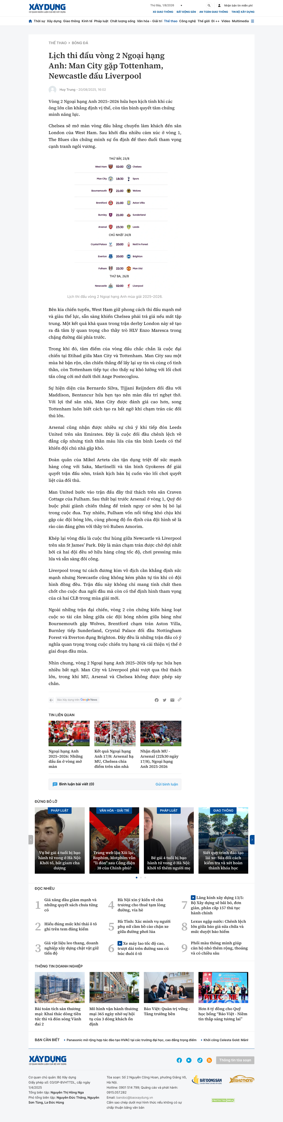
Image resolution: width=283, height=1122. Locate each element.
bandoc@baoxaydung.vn (134, 1097)
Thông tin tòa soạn (235, 1060)
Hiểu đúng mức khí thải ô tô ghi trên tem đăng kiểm (70, 926)
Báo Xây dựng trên (77, 700)
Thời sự (39, 21)
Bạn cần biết (47, 1040)
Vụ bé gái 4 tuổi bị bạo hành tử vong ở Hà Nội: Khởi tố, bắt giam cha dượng (59, 860)
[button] (136, 877)
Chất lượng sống (122, 21)
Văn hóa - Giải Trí (114, 810)
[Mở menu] (253, 21)
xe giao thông (163, 12)
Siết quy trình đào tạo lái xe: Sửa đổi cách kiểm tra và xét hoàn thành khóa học (223, 860)
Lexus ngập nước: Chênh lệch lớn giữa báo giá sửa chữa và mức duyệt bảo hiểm (218, 926)
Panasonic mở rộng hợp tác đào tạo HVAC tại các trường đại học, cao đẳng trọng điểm (132, 1040)
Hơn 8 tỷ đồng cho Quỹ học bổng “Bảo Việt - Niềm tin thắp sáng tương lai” (222, 1013)
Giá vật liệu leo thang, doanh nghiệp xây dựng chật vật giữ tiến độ (71, 948)
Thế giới (204, 21)
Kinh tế (87, 21)
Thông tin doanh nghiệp (59, 966)
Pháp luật (101, 21)
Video (225, 21)
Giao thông (71, 21)
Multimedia (240, 21)
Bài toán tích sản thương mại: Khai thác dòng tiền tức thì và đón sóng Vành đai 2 (58, 1016)
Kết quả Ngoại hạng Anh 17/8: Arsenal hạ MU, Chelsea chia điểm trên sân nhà (113, 759)
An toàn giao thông (213, 12)
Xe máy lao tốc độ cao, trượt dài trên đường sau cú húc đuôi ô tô (143, 948)
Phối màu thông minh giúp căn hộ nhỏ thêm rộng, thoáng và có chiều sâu (219, 948)
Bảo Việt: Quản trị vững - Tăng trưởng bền (167, 1011)
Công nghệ (187, 21)
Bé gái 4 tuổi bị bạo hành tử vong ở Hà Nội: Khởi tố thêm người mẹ (168, 863)
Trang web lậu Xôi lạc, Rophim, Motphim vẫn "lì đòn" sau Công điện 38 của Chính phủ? (114, 860)
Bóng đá (80, 43)
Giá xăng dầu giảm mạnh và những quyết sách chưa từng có (71, 905)
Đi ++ (215, 21)
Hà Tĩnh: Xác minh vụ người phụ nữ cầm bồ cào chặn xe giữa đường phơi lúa (144, 926)
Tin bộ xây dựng (243, 12)
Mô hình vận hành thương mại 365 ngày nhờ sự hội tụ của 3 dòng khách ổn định (113, 1016)
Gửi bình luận (167, 784)
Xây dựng (54, 21)
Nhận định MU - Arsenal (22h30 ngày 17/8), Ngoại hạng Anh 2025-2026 (159, 759)
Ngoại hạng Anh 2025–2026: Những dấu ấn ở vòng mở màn (66, 759)
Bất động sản (186, 12)
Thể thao (170, 21)
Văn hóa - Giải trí (149, 21)
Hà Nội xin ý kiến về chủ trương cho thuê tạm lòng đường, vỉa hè (141, 905)
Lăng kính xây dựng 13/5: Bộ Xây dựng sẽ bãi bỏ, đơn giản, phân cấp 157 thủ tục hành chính (217, 905)
